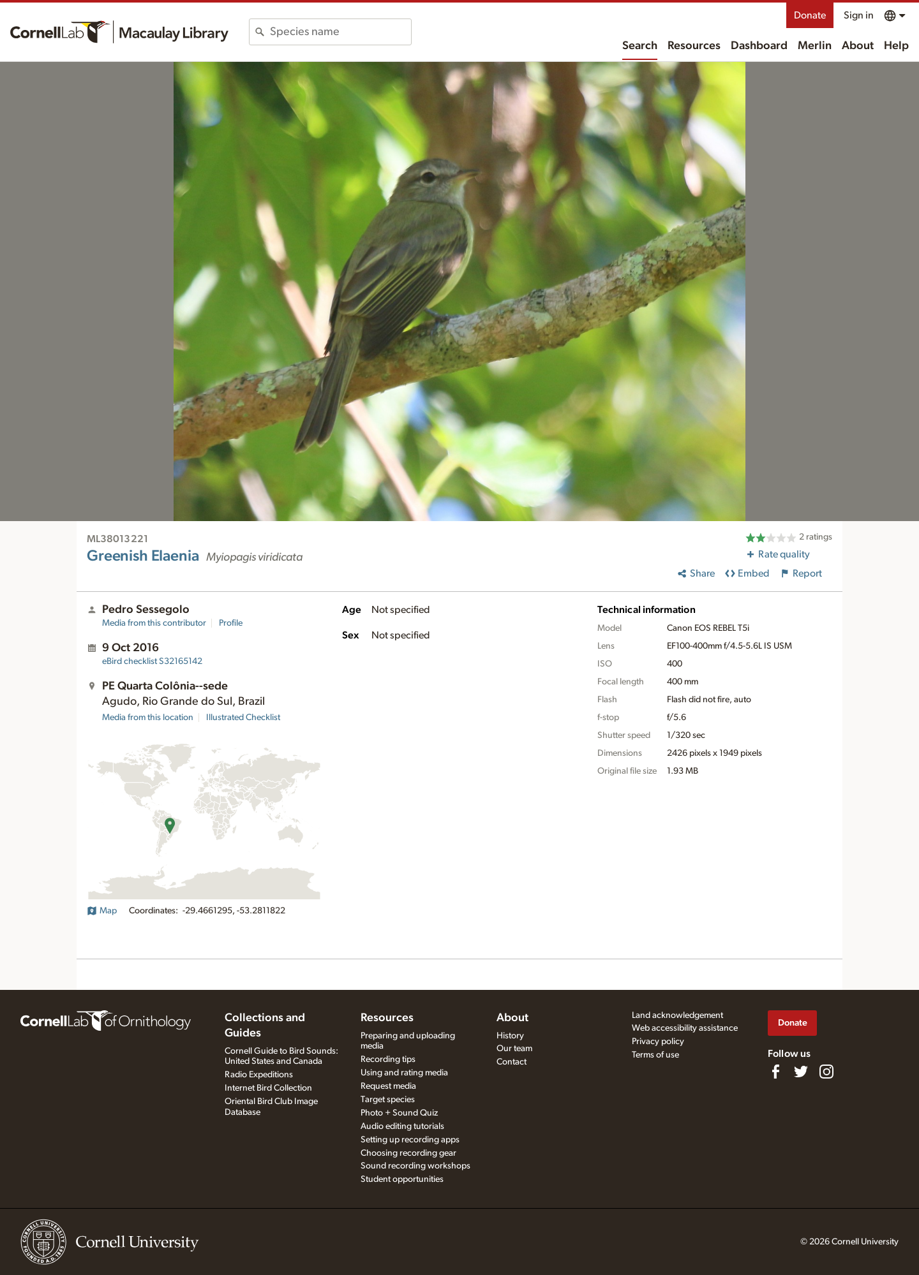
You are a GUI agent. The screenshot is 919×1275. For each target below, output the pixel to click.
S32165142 (152, 661)
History (510, 1035)
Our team (514, 1048)
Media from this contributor (154, 623)
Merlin (815, 46)
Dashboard (759, 46)
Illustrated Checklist (243, 717)
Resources (694, 46)
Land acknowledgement (677, 1015)
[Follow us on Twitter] (801, 1071)
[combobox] (340, 32)
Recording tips (388, 1059)
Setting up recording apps (410, 1139)
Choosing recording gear (408, 1153)
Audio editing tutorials (402, 1126)
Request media (388, 1086)
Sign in (859, 15)
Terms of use (655, 1054)
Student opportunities (402, 1179)
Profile (231, 623)
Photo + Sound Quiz (399, 1113)
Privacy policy (658, 1041)
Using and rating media (404, 1072)
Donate (810, 15)
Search (639, 46)
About (858, 46)
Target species (388, 1099)
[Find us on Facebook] (775, 1071)
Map (102, 910)
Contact (512, 1062)
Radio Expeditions (259, 1074)
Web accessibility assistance (685, 1028)
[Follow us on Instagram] (826, 1071)
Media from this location (147, 717)
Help (896, 46)
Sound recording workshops (415, 1165)
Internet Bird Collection (268, 1088)
